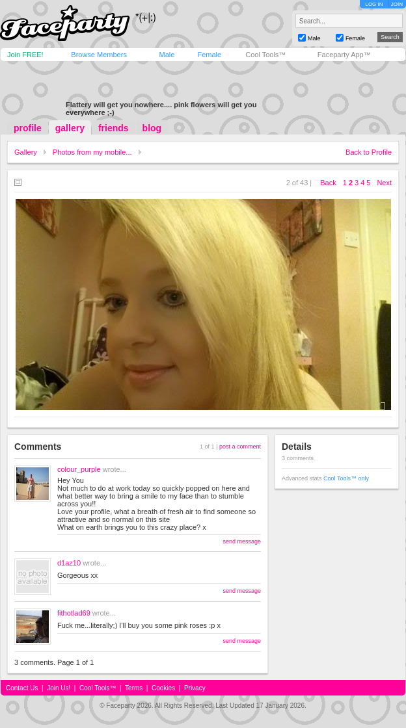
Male (166, 54)
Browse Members (99, 54)
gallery (70, 128)
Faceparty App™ (344, 54)
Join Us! (58, 688)
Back (328, 183)
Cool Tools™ (265, 54)
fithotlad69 (73, 613)
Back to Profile (368, 152)
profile (28, 128)
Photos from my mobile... (92, 152)
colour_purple (79, 469)
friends (113, 128)
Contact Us (22, 688)
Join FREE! (25, 54)
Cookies (163, 688)
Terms (133, 688)
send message (242, 541)
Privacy (195, 688)
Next (384, 183)
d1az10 (69, 563)
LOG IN (374, 4)
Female (209, 54)
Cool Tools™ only (346, 478)
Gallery (25, 152)
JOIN (397, 4)
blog (152, 128)
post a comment (240, 446)
